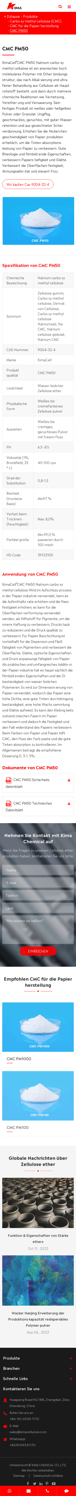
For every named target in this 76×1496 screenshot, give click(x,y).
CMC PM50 (19, 30)
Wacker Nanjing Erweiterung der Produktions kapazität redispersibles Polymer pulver (38, 1315)
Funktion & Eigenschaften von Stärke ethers (38, 1235)
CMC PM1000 (19, 1055)
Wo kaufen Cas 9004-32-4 (27, 184)
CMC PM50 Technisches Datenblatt (29, 806)
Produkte (30, 16)
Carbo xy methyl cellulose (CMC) (35, 20)
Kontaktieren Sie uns (21, 1388)
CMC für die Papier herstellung (34, 25)
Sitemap (19, 1475)
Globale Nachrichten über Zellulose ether (38, 1163)
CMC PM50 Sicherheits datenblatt (28, 783)
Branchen (11, 1368)
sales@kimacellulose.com (28, 1431)
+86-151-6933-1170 (24, 1418)
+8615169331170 (22, 1444)
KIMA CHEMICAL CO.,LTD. (49, 1465)
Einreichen (38, 948)
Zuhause (13, 16)
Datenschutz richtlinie (48, 1475)
